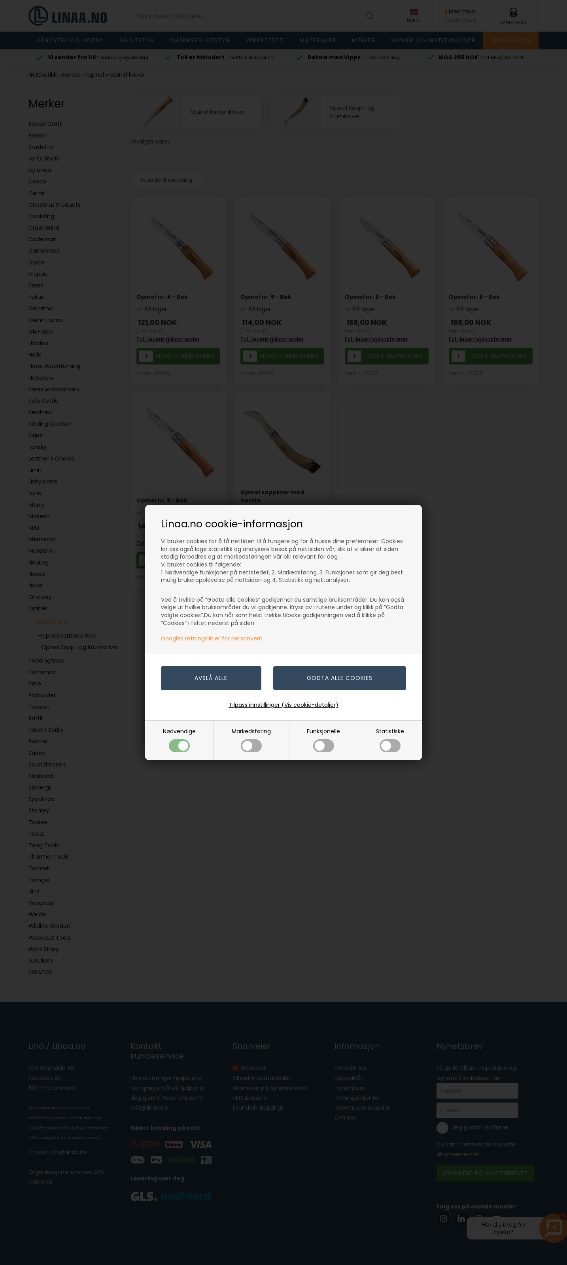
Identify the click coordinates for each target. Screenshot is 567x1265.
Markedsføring (251, 739)
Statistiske (390, 739)
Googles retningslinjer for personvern (212, 638)
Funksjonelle (323, 739)
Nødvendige (179, 739)
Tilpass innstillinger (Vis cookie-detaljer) (283, 705)
